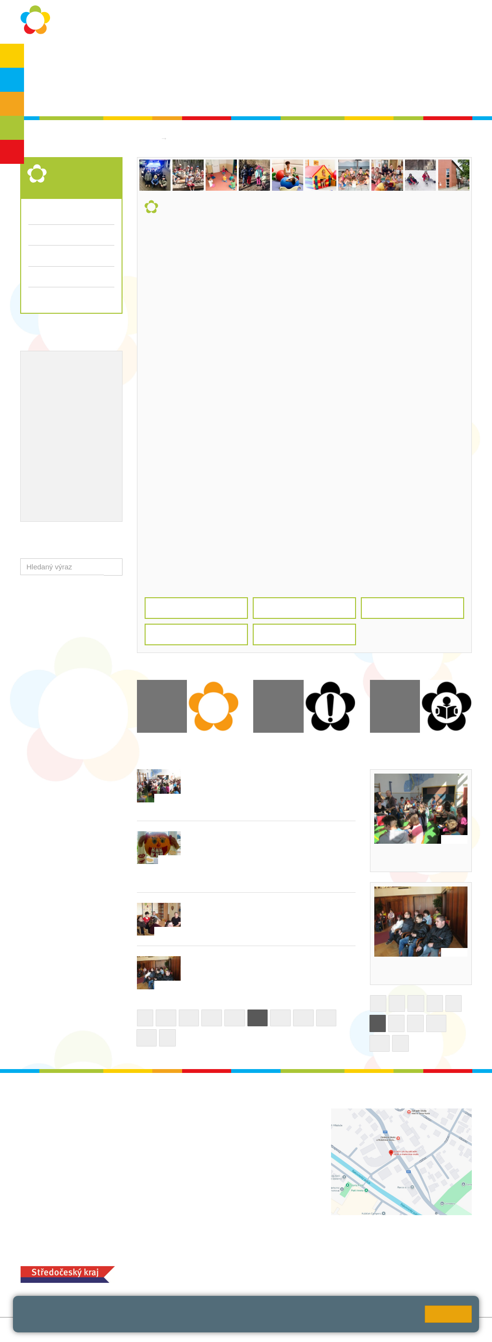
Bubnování (395, 857)
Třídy (36, 235)
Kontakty (319, 58)
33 (326, 1018)
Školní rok (182, 58)
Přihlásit (187, 1330)
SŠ (12, 128)
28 (212, 1018)
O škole (47, 58)
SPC (435, 58)
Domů (146, 138)
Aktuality (226, 58)
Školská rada (55, 97)
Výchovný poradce (60, 366)
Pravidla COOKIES (304, 1330)
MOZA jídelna (198, 1258)
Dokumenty (273, 58)
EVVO (38, 397)
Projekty (89, 397)
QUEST (360, 58)
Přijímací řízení (71, 276)
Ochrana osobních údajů (113, 58)
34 (147, 1038)
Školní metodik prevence (70, 381)
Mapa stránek (147, 1330)
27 (189, 1018)
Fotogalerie (46, 255)
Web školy (455, 1330)
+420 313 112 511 (218, 1124)
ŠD (12, 152)
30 (258, 1018)
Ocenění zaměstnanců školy (76, 428)
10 (436, 1023)
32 (303, 1018)
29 (235, 1018)
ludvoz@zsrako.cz (229, 1134)
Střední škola (195, 138)
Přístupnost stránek (237, 1330)
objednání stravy (264, 1273)
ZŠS (12, 103)
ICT (62, 397)
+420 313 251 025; (206, 1273)
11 (380, 1043)
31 (280, 1018)
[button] (113, 566)
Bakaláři (400, 58)
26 (166, 1018)
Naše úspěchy (52, 412)
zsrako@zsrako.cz (229, 1187)
